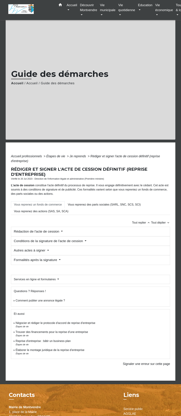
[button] (60, 5)
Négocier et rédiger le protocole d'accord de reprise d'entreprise (55, 322)
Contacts (22, 395)
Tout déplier (160, 222)
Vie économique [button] (164, 7)
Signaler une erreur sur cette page (146, 364)
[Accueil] (30, 10)
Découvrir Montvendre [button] (88, 7)
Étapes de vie (56, 156)
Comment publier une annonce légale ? (40, 300)
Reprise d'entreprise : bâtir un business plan (43, 340)
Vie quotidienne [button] (126, 7)
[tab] (38, 204)
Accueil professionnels (27, 156)
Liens (131, 394)
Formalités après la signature (36, 260)
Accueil (17, 83)
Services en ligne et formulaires (35, 279)
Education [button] (145, 5)
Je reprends (78, 156)
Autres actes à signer (30, 250)
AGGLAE (129, 413)
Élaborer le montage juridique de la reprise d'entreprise (50, 349)
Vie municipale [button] (107, 7)
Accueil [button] (72, 5)
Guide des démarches (58, 83)
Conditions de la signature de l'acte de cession (49, 241)
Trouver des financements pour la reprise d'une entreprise (52, 331)
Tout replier (141, 222)
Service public (133, 409)
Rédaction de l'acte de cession (37, 231)
